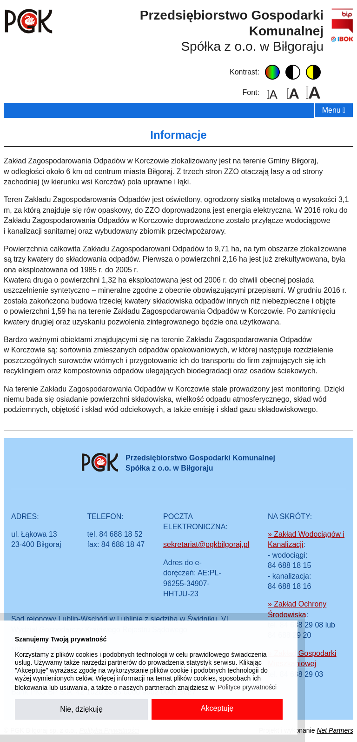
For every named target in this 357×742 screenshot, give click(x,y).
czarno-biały (292, 72)
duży (313, 92)
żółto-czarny (313, 72)
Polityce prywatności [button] (247, 687)
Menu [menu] (333, 110)
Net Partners (335, 730)
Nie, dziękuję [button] (81, 709)
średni (292, 92)
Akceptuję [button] (217, 708)
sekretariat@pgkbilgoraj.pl (206, 544)
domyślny (272, 72)
